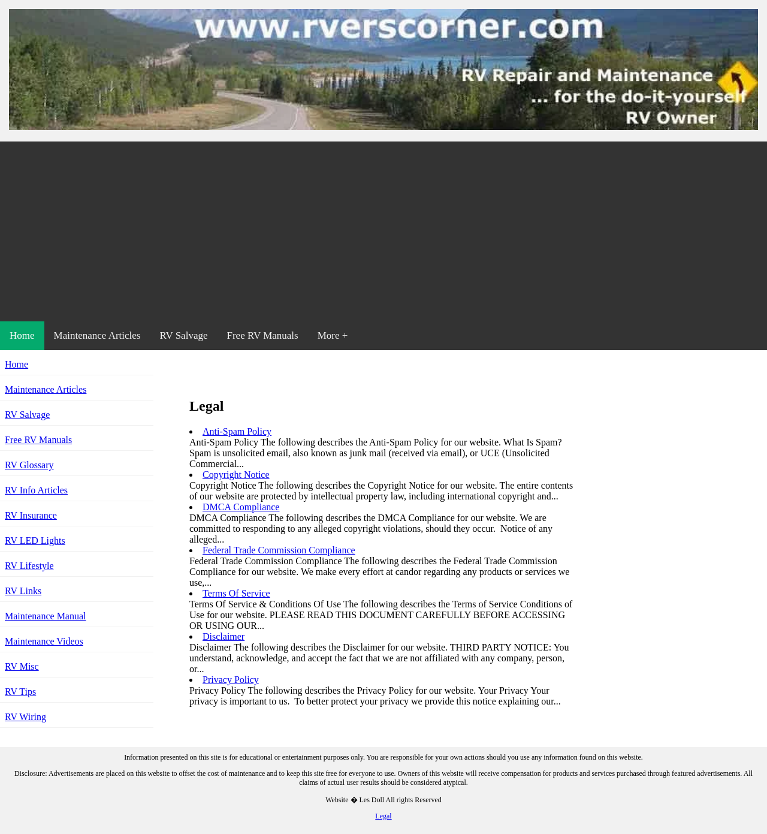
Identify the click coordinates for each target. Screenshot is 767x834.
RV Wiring (25, 717)
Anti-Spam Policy (237, 431)
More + (333, 335)
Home (22, 335)
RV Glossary (29, 465)
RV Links (23, 591)
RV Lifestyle (29, 566)
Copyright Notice (236, 474)
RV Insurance (31, 515)
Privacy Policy (231, 680)
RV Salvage (183, 335)
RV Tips (20, 692)
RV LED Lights (35, 540)
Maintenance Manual (45, 616)
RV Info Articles (36, 490)
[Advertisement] (383, 231)
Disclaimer (223, 636)
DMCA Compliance (241, 507)
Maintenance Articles (97, 335)
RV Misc (22, 666)
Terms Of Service (236, 593)
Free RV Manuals (262, 335)
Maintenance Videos (44, 641)
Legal (383, 816)
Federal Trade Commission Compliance (279, 550)
